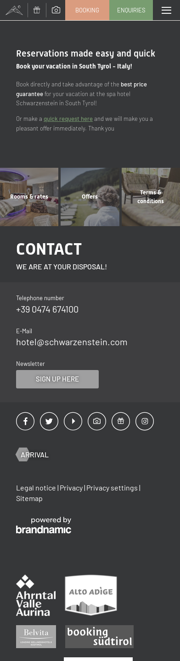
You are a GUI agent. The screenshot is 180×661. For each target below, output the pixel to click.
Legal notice (36, 487)
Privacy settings (112, 487)
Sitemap (29, 498)
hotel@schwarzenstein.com (72, 341)
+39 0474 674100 (47, 308)
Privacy (72, 487)
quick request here (68, 118)
